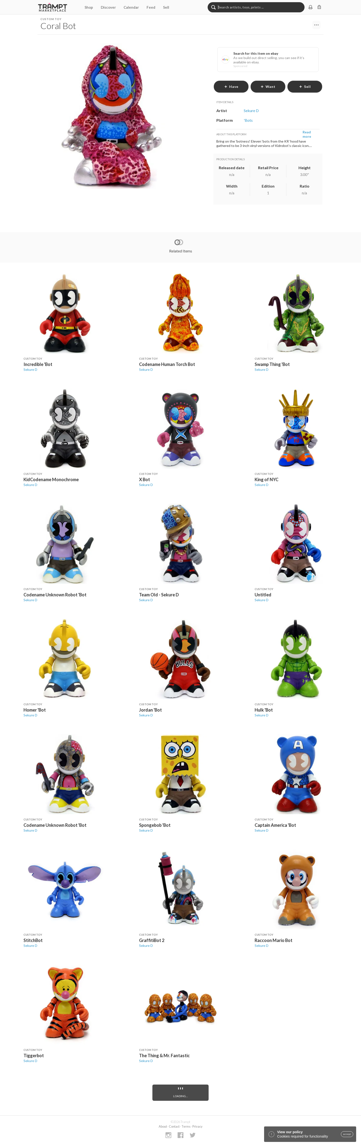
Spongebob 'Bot (155, 825)
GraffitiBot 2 (151, 940)
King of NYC (266, 479)
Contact (174, 1126)
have (231, 86)
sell (305, 86)
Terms (185, 1126)
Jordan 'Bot (150, 710)
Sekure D (30, 369)
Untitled (263, 594)
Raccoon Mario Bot (273, 940)
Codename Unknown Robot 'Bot (55, 594)
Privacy (197, 1126)
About (163, 1126)
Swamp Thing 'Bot (272, 364)
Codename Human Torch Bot (167, 364)
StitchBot (33, 940)
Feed (151, 7)
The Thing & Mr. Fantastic (164, 1055)
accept (347, 1134)
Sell (166, 7)
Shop (89, 7)
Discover (108, 7)
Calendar (131, 7)
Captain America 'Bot (275, 825)
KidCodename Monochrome (51, 479)
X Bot (144, 479)
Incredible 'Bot (38, 364)
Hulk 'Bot (264, 710)
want (267, 86)
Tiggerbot (34, 1055)
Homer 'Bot (35, 710)
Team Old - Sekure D (159, 594)
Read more (307, 134)
